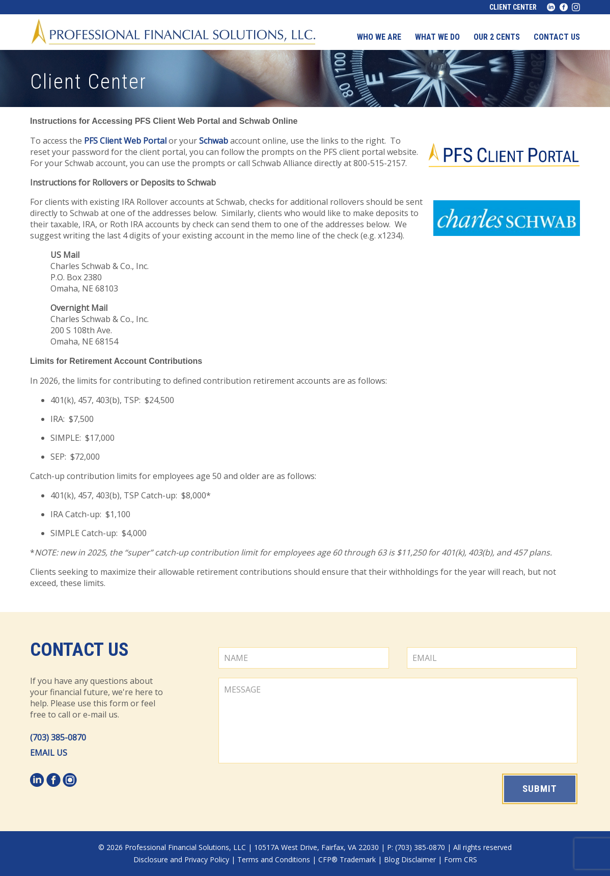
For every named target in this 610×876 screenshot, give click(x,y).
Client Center (513, 7)
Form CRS (460, 859)
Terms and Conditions (273, 859)
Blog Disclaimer (410, 859)
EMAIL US (48, 752)
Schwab (213, 140)
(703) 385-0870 (58, 737)
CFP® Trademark (347, 859)
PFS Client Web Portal (125, 140)
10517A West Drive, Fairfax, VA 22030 (316, 847)
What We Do (437, 37)
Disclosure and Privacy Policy (181, 859)
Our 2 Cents (497, 37)
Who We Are (379, 37)
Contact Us (79, 649)
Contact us (557, 37)
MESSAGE (397, 720)
